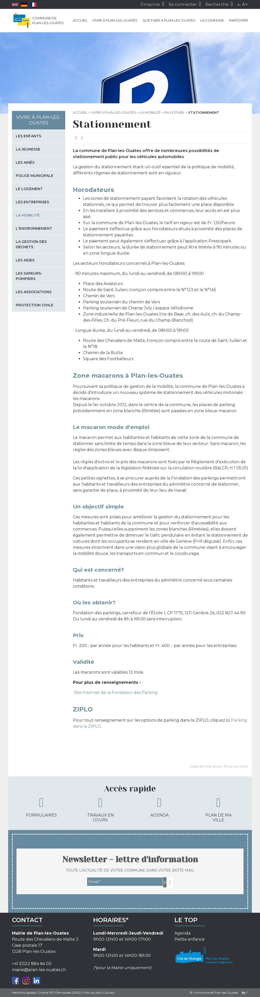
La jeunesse (28, 149)
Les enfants (28, 136)
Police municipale (34, 175)
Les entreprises (32, 202)
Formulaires (41, 807)
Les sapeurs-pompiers (29, 276)
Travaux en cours (100, 809)
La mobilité (150, 112)
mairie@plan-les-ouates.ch (39, 969)
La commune (212, 20)
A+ (245, 4)
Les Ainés (25, 162)
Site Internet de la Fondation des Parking (115, 692)
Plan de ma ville (218, 809)
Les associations (34, 292)
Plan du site (92, 992)
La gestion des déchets (31, 244)
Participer (238, 20)
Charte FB (45, 992)
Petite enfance (189, 939)
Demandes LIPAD (68, 992)
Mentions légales (24, 992)
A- (239, 4)
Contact (109, 992)
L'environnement (34, 228)
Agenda (159, 807)
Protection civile (34, 305)
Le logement (29, 189)
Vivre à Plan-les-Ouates (114, 20)
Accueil (80, 20)
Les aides (25, 260)
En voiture (174, 112)
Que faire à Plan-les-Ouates (169, 20)
